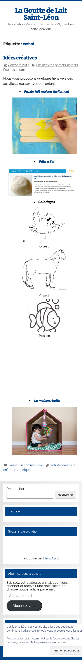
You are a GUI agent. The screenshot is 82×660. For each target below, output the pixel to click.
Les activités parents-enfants (57, 65)
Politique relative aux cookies (48, 642)
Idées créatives (20, 58)
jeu (16, 470)
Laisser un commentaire (26, 465)
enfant (7, 470)
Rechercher (15, 489)
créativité (68, 465)
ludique (25, 470)
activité (56, 465)
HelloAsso (51, 558)
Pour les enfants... (15, 69)
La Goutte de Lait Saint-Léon (41, 14)
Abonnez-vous (24, 606)
